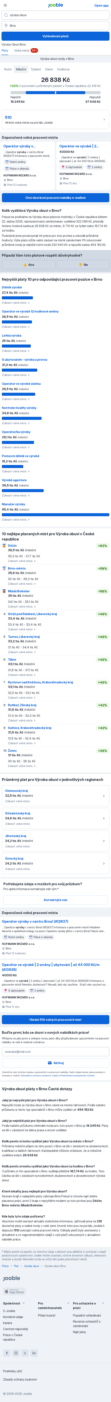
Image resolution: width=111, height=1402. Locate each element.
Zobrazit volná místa (16, 303)
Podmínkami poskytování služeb (77, 1075)
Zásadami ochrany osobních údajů (39, 1075)
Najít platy (79, 1332)
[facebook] (7, 1353)
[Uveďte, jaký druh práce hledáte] (55, 15)
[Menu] (5, 5)
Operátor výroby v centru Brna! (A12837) (21, 146)
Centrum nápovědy (15, 1329)
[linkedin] (34, 1353)
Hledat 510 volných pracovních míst (55, 1020)
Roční (8, 69)
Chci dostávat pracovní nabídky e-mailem (55, 198)
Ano (28, 264)
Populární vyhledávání (87, 1315)
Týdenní (36, 69)
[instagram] (16, 1353)
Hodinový (63, 69)
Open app (101, 5)
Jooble (27, 1394)
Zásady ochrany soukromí (20, 1379)
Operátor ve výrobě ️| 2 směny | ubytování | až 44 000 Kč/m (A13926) (78, 146)
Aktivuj (55, 1063)
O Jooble (9, 1311)
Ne (83, 264)
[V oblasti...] (55, 25)
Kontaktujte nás (55, 900)
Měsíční (21, 69)
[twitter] (25, 1353)
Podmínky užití (12, 1371)
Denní (49, 69)
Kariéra (7, 1323)
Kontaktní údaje (13, 1317)
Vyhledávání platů (56, 36)
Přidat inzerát (46, 1315)
